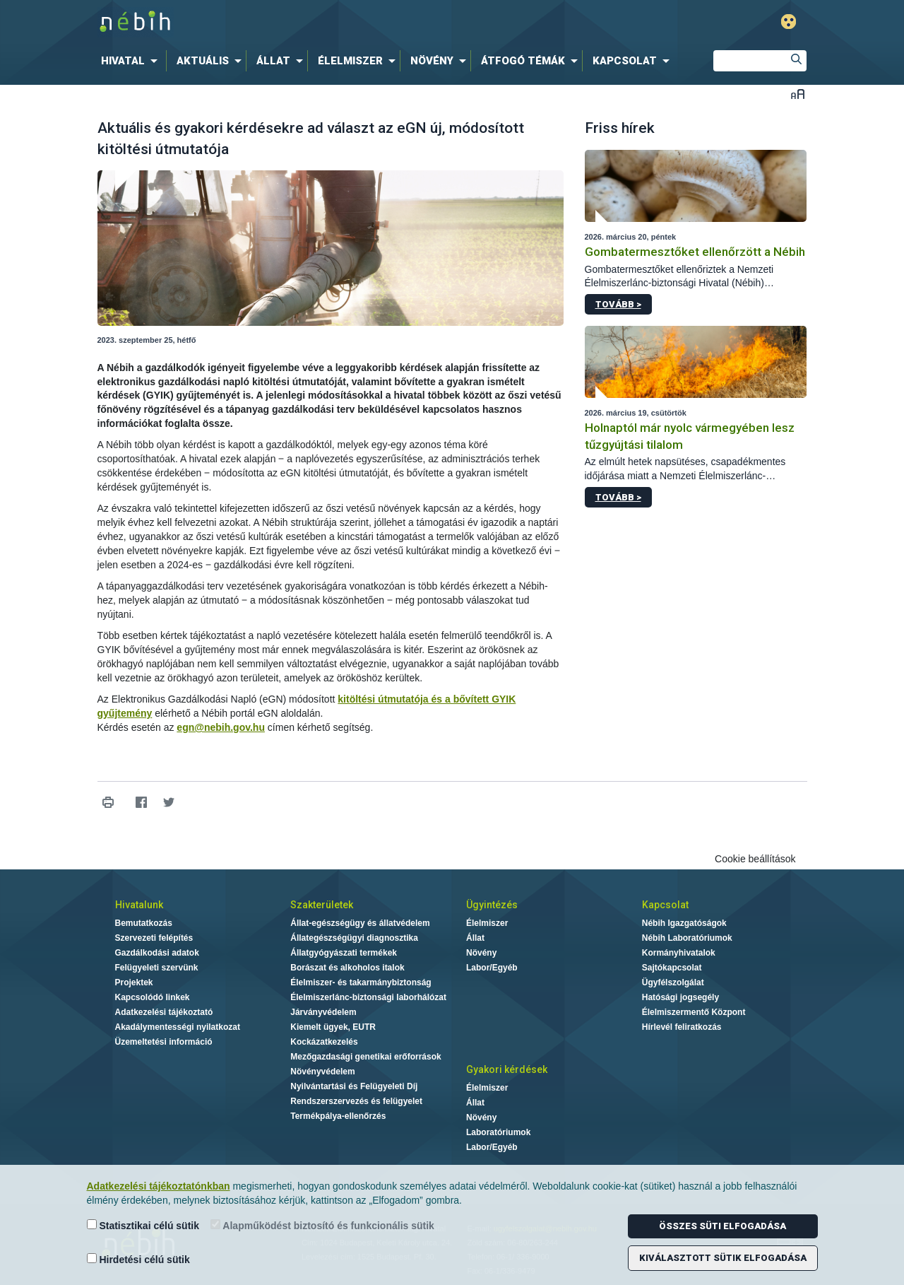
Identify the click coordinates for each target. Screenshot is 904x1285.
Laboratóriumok (498, 1132)
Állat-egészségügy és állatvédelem (359, 923)
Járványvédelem (323, 1012)
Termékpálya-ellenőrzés (338, 1116)
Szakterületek (321, 904)
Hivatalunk (139, 904)
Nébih (301, 22)
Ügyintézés (492, 904)
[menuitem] (132, 60)
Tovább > (618, 304)
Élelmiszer (487, 923)
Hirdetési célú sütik (138, 1259)
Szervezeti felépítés (154, 938)
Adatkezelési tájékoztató (164, 1012)
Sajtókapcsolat (672, 968)
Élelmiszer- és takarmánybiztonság (360, 982)
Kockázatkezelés (323, 1042)
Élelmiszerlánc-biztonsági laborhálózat (368, 997)
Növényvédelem (322, 1071)
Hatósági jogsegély (680, 997)
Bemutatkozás (143, 923)
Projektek (134, 982)
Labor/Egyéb (492, 968)
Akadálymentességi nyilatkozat (177, 1027)
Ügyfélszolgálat (673, 982)
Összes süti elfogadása (722, 1226)
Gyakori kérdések (506, 1069)
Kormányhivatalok (678, 953)
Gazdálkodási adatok (157, 953)
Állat (475, 938)
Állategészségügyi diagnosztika (354, 938)
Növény (481, 953)
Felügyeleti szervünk (156, 968)
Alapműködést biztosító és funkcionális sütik (322, 1225)
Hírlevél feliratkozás (682, 1027)
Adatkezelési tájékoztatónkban (158, 1186)
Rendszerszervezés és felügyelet (356, 1101)
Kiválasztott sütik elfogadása (723, 1257)
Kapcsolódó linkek (152, 997)
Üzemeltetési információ (164, 1042)
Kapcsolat (665, 904)
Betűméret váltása (798, 93)
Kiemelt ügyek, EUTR (333, 1027)
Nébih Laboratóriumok (687, 938)
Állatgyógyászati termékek (343, 953)
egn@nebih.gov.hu (221, 727)
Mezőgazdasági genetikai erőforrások (365, 1057)
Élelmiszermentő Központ (694, 1012)
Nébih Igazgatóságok (684, 923)
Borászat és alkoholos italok (347, 968)
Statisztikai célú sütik (143, 1225)
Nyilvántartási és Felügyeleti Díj (353, 1086)
